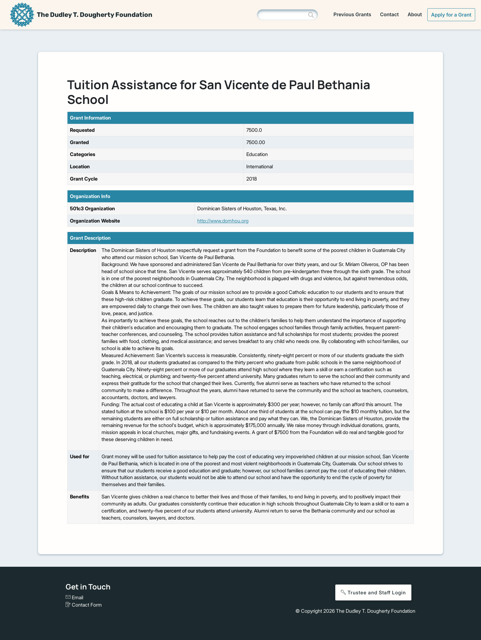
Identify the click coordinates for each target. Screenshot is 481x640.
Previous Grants (352, 14)
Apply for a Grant (451, 15)
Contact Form (84, 605)
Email (74, 597)
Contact (389, 14)
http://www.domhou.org (222, 221)
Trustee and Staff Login (373, 592)
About (415, 14)
